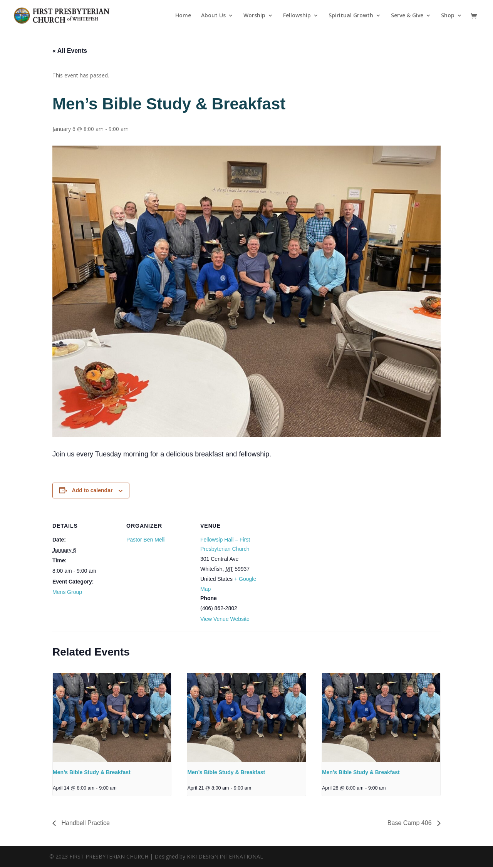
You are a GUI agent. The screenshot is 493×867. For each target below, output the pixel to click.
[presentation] (112, 717)
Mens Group (67, 592)
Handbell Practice (85, 823)
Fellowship (297, 16)
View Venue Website (225, 619)
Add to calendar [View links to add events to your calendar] (92, 490)
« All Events (69, 50)
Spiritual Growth (351, 16)
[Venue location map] (314, 563)
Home (183, 16)
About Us (213, 16)
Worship (254, 16)
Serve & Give (407, 16)
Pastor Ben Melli (146, 540)
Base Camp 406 (410, 823)
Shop (447, 16)
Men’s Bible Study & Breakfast (92, 772)
